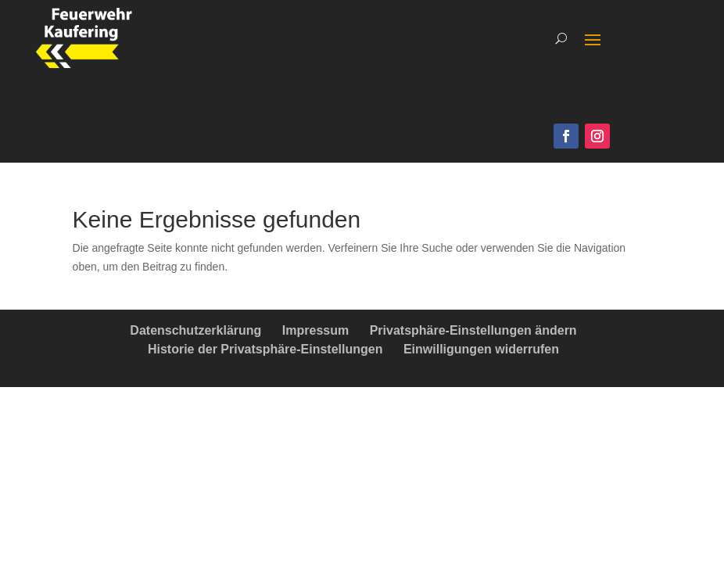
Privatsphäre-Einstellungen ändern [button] (473, 330)
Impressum (315, 330)
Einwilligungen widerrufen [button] (481, 349)
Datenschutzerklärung (195, 330)
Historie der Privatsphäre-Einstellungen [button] (265, 349)
